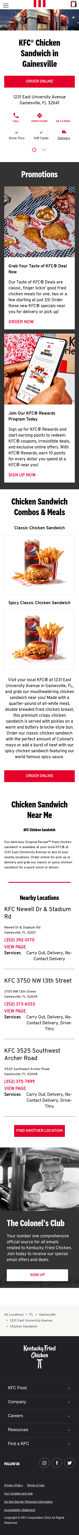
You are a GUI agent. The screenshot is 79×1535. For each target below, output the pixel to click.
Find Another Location (39, 1131)
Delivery (64, 138)
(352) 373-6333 (19, 1004)
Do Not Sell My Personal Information (28, 1502)
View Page (15, 947)
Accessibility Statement (19, 1510)
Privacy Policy (13, 1485)
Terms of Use (35, 1485)
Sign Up (37, 1275)
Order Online (39, 82)
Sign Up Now (22, 475)
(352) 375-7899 (19, 1082)
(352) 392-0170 (19, 940)
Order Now (21, 322)
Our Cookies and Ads (18, 1493)
